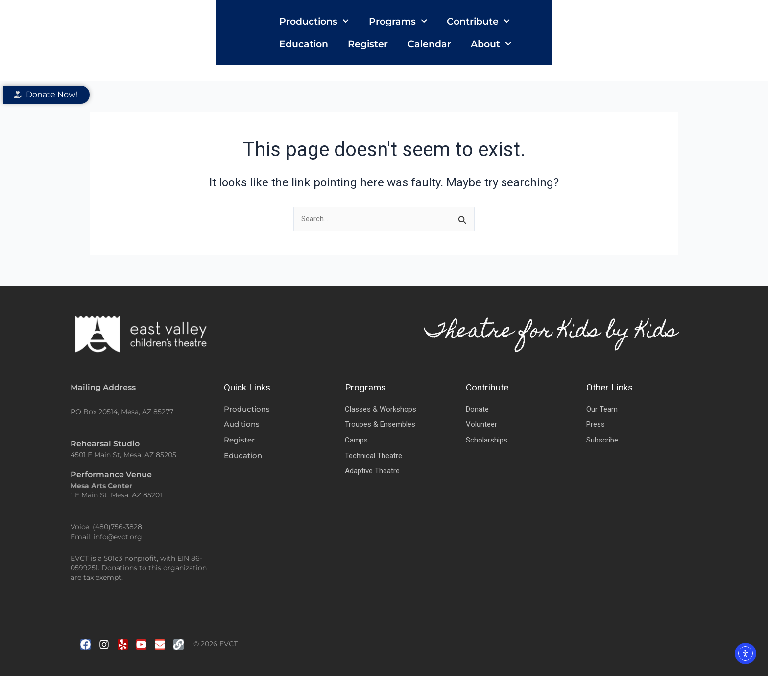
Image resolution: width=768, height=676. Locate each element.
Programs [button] (331, 40)
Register (551, 41)
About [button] (674, 40)
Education (487, 41)
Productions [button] (247, 40)
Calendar (613, 41)
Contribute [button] (411, 40)
